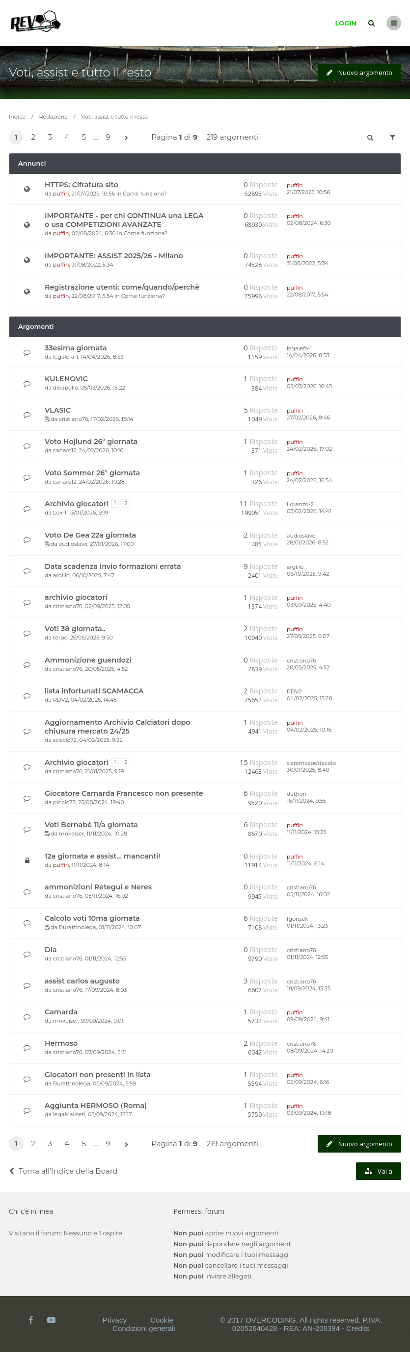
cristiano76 (73, 419)
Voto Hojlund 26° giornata (91, 441)
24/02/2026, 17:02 (309, 448)
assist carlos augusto (82, 981)
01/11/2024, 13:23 (307, 925)
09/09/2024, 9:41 (308, 1019)
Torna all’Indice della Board (63, 1171)
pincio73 (64, 802)
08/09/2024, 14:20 (310, 1050)
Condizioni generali (143, 1328)
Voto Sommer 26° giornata (92, 472)
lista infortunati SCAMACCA (94, 691)
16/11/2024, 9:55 (306, 800)
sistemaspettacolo (311, 763)
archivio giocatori (76, 597)
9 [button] (108, 137)
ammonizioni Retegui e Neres (98, 887)
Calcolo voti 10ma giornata (92, 918)
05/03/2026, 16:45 (309, 386)
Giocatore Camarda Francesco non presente (124, 793)
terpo (60, 637)
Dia (51, 949)
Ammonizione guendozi (88, 660)
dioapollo (65, 387)
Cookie (161, 1320)
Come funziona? (144, 193)
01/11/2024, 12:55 (307, 957)
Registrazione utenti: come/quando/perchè (122, 287)
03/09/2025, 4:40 (309, 604)
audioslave (73, 544)
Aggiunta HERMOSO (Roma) (96, 1105)
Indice (17, 116)
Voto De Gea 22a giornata (90, 535)
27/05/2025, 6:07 (308, 636)
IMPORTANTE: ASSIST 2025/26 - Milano (114, 255)
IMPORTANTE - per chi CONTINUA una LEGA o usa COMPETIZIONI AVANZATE (124, 220)
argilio (61, 575)
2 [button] (33, 137)
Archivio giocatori (77, 503)
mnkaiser (71, 833)
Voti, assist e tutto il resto (80, 72)
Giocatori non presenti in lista (98, 1074)
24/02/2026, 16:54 (309, 480)
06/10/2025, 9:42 (308, 573)
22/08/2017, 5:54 (307, 294)
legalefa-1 (65, 356)
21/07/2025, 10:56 (308, 192)
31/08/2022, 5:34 (307, 263)
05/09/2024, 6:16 (308, 1082)
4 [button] (67, 137)
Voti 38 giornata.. (75, 628)
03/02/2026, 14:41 (309, 511)
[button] (126, 138)
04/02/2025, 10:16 (309, 729)
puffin (61, 193)
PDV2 (60, 699)
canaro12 (65, 450)
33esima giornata (76, 348)
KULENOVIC (66, 378)
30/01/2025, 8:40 (308, 769)
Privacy (115, 1320)
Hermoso (61, 1043)
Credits (358, 1328)
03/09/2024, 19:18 (309, 1112)
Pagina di (174, 137)
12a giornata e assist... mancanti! (102, 856)
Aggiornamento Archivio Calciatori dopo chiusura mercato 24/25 (117, 727)
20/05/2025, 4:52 (308, 667)
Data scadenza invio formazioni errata (113, 566)
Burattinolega (77, 927)
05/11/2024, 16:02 (308, 894)
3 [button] (50, 137)
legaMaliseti (69, 1114)
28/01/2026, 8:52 (307, 542)
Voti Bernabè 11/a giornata (91, 824)
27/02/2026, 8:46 (308, 417)
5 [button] (84, 137)
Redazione (53, 116)
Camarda (61, 1012)
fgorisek (297, 918)
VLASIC (58, 410)
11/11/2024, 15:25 (307, 832)
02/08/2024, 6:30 (309, 223)
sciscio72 (65, 740)
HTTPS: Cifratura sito (81, 184)
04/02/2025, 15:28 (309, 698)
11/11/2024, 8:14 (305, 863)
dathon (296, 793)
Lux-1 (59, 512)
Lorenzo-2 (300, 504)
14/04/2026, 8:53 (308, 355)
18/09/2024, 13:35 (308, 988)
